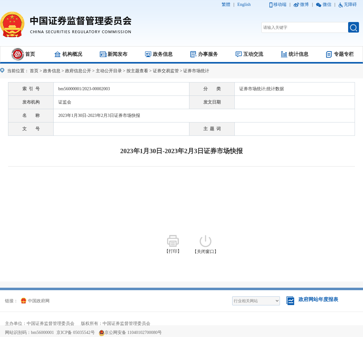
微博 (304, 4)
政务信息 (163, 54)
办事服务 (208, 54)
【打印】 (173, 244)
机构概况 (72, 54)
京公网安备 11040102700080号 (130, 332)
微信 (327, 4)
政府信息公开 (78, 71)
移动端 (279, 4)
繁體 (226, 4)
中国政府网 (35, 301)
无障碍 (350, 4)
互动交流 (253, 54)
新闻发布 (117, 54)
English (244, 4)
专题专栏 (344, 54)
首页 (30, 54)
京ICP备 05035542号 (75, 332)
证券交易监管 (166, 71)
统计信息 (298, 54)
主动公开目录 (109, 71)
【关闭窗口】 (206, 244)
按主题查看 (137, 71)
